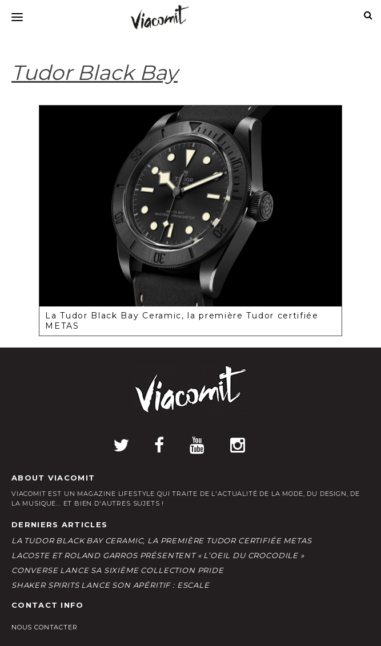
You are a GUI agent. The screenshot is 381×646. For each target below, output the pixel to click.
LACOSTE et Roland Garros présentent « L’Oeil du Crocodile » (157, 555)
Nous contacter (44, 627)
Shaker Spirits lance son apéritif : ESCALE (110, 585)
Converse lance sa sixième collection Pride (117, 570)
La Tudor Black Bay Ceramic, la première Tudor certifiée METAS (161, 540)
